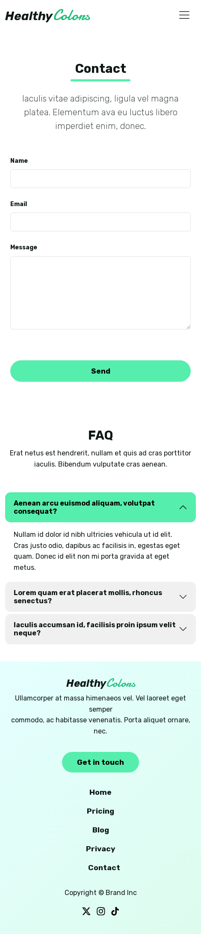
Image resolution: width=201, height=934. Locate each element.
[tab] (100, 507)
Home (100, 792)
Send (100, 371)
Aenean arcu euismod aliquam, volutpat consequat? (84, 507)
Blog (100, 830)
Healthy (47, 15)
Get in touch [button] (100, 762)
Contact (104, 867)
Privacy (100, 848)
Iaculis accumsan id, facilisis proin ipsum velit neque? (95, 629)
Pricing (100, 811)
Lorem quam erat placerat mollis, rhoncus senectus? (88, 597)
